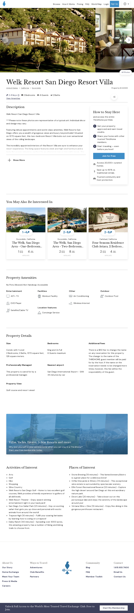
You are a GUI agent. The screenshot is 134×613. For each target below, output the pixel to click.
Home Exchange (10, 571)
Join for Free (109, 155)
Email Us (118, 571)
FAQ (88, 571)
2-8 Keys (12, 95)
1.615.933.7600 (121, 567)
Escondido (36, 88)
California (25, 88)
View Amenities (13, 98)
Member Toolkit (94, 576)
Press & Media (9, 581)
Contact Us (120, 576)
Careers (6, 585)
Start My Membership (114, 608)
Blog (88, 567)
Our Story (7, 567)
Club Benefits (37, 571)
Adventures (36, 567)
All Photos (126, 72)
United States (12, 88)
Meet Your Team (10, 576)
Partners (34, 576)
